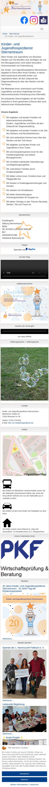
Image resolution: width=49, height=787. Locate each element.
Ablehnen (24, 780)
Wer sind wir (14, 34)
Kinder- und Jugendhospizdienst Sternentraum (17, 48)
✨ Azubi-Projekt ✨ (13, 737)
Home (5, 34)
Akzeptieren (24, 774)
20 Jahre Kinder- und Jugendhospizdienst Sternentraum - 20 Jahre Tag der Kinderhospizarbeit (24, 588)
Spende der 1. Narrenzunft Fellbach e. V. (23, 647)
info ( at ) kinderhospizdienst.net (20, 423)
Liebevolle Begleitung (13, 704)
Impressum (34, 785)
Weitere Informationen (19, 785)
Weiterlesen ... (8, 639)
